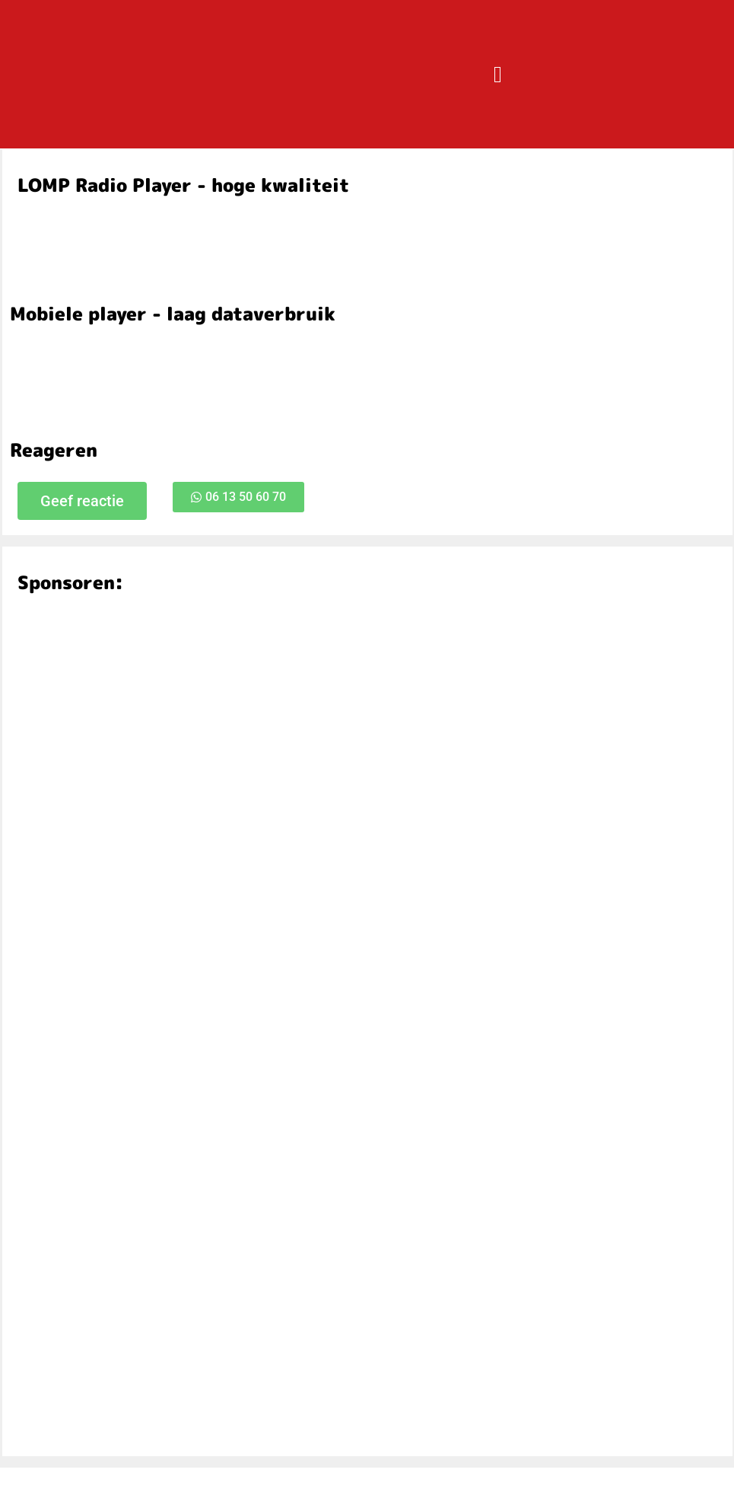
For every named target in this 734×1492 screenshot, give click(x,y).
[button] (498, 74)
